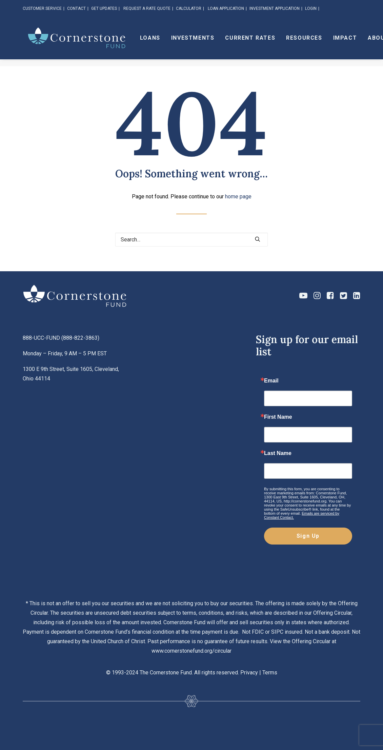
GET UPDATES (104, 8)
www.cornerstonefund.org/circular (191, 651)
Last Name (277, 453)
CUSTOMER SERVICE (42, 8)
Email (271, 380)
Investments (210, 41)
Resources (322, 41)
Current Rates (268, 41)
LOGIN (311, 8)
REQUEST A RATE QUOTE (146, 8)
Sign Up (308, 536)
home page (238, 196)
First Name (278, 417)
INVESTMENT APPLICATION (274, 8)
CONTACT (76, 8)
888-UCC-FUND (41, 338)
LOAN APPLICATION (226, 8)
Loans (168, 41)
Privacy (249, 672)
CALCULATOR (188, 8)
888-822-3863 (80, 338)
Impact (363, 41)
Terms (269, 672)
